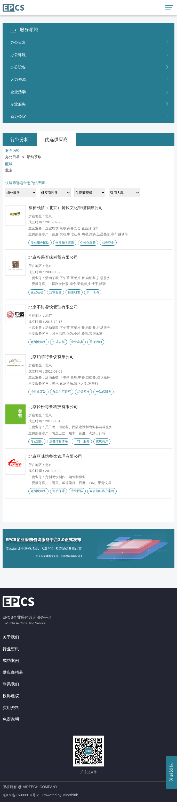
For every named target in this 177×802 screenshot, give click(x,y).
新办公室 (89, 116)
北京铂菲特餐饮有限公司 (51, 357)
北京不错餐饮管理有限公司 (53, 307)
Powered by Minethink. (60, 795)
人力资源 (89, 79)
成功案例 (11, 660)
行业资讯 (11, 649)
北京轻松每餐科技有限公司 (53, 406)
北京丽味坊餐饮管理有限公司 (55, 456)
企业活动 (89, 92)
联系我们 (11, 684)
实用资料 (11, 707)
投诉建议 (11, 696)
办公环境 (89, 55)
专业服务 (89, 104)
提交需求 (171, 772)
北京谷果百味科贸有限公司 (53, 257)
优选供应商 (56, 139)
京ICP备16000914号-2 (21, 795)
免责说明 (11, 719)
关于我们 (11, 637)
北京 (8, 170)
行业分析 (19, 139)
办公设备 (89, 67)
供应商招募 (13, 672)
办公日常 (89, 42)
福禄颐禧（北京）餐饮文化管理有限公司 (65, 207)
